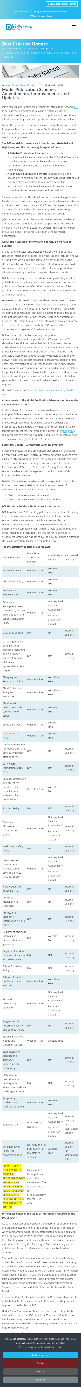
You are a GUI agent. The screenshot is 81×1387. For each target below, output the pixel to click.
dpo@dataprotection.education (51, 11)
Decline (40, 1364)
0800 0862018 (25, 11)
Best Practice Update (41, 48)
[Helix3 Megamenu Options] (74, 26)
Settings (40, 1372)
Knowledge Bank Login (62, 3)
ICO (75, 106)
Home (22, 48)
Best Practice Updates (20, 84)
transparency (67, 430)
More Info (40, 1380)
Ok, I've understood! (40, 1356)
